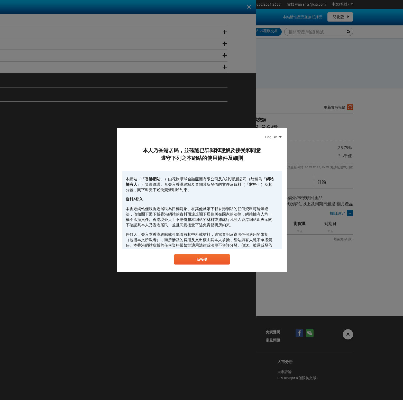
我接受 (202, 260)
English (271, 136)
